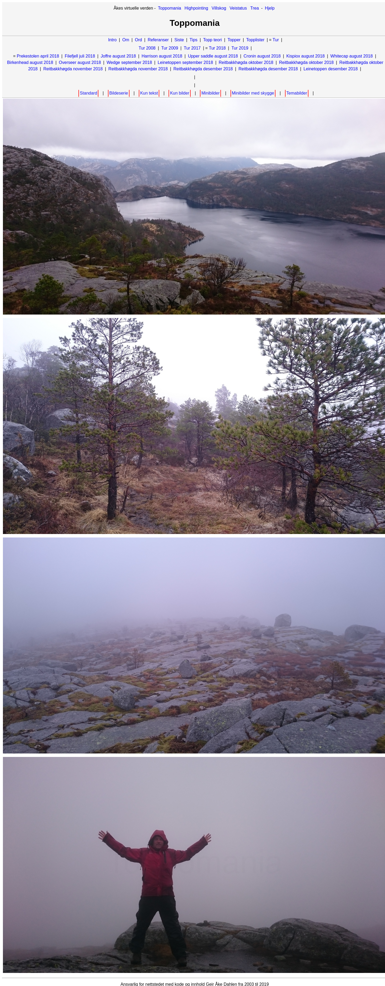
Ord (138, 40)
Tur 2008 (147, 48)
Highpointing (196, 8)
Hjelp (269, 8)
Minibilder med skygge (253, 93)
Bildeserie (118, 93)
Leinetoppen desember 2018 (331, 69)
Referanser (158, 40)
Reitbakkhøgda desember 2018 (203, 69)
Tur (276, 40)
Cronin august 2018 (262, 56)
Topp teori (212, 40)
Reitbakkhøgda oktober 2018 (246, 62)
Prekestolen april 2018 (38, 56)
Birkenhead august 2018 (30, 62)
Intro (112, 40)
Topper (234, 40)
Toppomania (169, 8)
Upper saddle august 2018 (213, 56)
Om (125, 40)
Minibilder (211, 93)
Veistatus (238, 8)
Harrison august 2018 (161, 56)
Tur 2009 (169, 48)
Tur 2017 (192, 48)
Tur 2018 (217, 48)
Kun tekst (149, 93)
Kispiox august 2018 (305, 56)
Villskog (219, 8)
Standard (88, 93)
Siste (179, 40)
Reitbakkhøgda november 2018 (73, 69)
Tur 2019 (239, 48)
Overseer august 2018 (80, 62)
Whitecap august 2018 (351, 56)
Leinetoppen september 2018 (185, 62)
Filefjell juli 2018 (80, 56)
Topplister (255, 40)
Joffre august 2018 (118, 56)
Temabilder (296, 93)
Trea (254, 8)
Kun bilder (179, 93)
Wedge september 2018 (129, 62)
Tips (194, 40)
